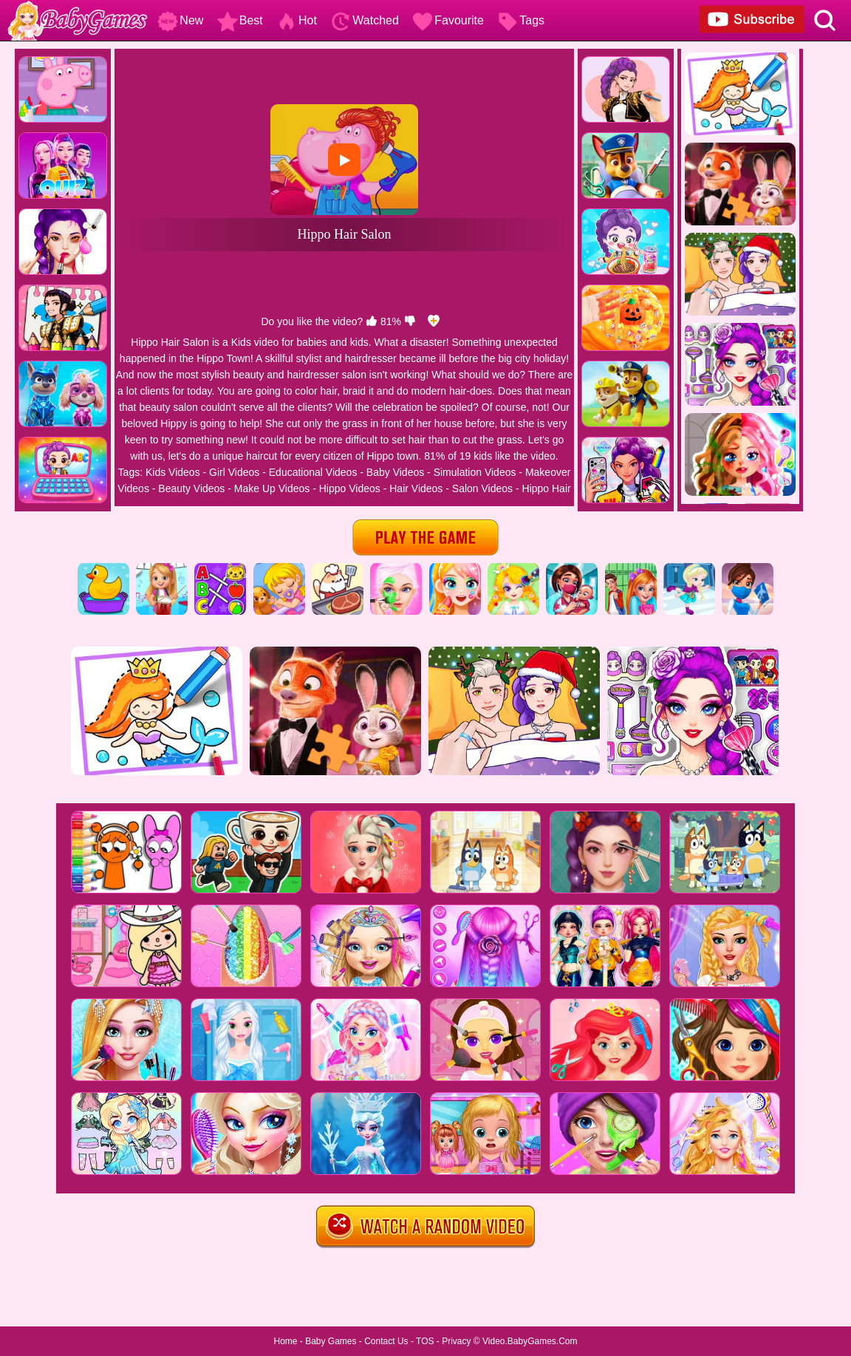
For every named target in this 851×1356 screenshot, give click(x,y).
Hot (296, 20)
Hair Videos (415, 488)
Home (285, 1341)
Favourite (448, 20)
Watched (364, 20)
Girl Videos (234, 472)
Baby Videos (395, 472)
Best (240, 20)
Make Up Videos (272, 488)
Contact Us (386, 1341)
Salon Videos (482, 488)
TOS (425, 1341)
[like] (371, 321)
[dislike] (410, 321)
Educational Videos (313, 472)
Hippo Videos (349, 488)
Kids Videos (173, 472)
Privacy (456, 1341)
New (180, 20)
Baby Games (330, 1341)
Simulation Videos (475, 472)
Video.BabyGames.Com (530, 1341)
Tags (520, 20)
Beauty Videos (191, 488)
